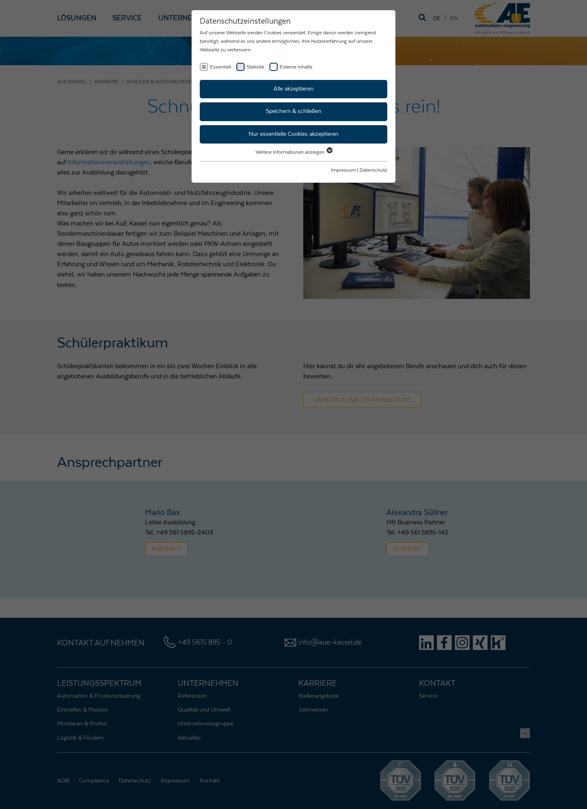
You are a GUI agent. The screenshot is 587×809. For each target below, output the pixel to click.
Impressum (343, 170)
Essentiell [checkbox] (220, 67)
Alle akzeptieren (293, 89)
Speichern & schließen (293, 111)
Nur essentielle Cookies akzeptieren (293, 134)
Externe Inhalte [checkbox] (296, 67)
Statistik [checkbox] (255, 67)
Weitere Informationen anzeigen (294, 152)
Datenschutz (373, 170)
